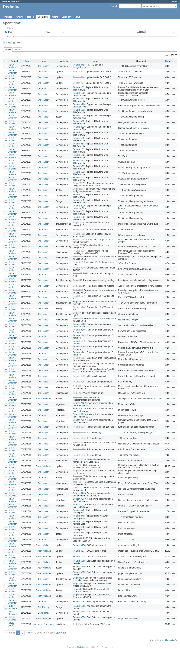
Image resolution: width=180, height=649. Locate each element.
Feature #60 (78, 234)
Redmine (81, 647)
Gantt (55, 17)
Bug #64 (77, 363)
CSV (175, 640)
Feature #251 (79, 358)
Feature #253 (79, 382)
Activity (19, 17)
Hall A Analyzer (12, 66)
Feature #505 (79, 606)
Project (14, 61)
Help (18, 1)
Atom (169, 640)
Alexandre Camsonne (43, 624)
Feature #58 (78, 229)
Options (10, 36)
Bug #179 (77, 222)
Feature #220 (79, 93)
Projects (11, 1)
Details (8, 49)
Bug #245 (77, 301)
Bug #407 (77, 583)
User (44, 61)
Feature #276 (79, 427)
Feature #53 (78, 87)
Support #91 (78, 71)
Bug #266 (77, 393)
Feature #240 (79, 268)
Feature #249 (79, 330)
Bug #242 (77, 273)
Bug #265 (77, 397)
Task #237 (78, 256)
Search (114, 6)
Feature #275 (79, 432)
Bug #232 (77, 183)
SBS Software (12, 607)
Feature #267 (79, 601)
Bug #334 (77, 470)
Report (17, 49)
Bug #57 (77, 313)
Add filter (141, 32)
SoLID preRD (11, 624)
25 (57, 633)
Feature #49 (78, 65)
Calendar (66, 17)
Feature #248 (79, 296)
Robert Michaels (43, 398)
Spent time (43, 17)
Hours (168, 61)
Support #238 (79, 459)
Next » (29, 633)
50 (60, 633)
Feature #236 (79, 251)
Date (10, 32)
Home (4, 1)
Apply (8, 42)
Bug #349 (77, 538)
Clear (18, 42)
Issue (95, 61)
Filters (9, 28)
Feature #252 (79, 376)
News (77, 17)
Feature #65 (78, 239)
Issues (30, 17)
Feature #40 (78, 510)
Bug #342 (77, 578)
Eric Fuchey (43, 607)
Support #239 (79, 403)
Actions (173, 66)
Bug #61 (77, 262)
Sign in (174, 1)
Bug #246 (77, 280)
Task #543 (78, 624)
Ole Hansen (43, 66)
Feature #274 (79, 545)
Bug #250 (77, 369)
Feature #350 (79, 561)
